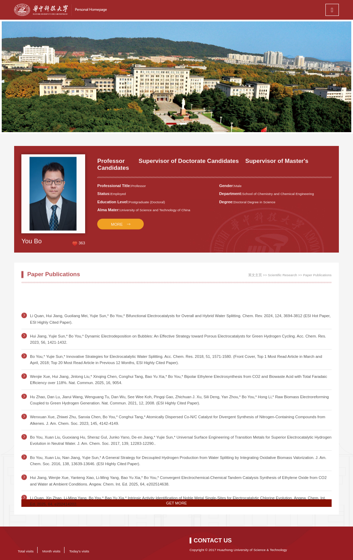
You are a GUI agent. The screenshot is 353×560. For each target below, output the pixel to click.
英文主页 (255, 277)
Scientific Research (282, 277)
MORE (117, 229)
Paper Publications (317, 277)
